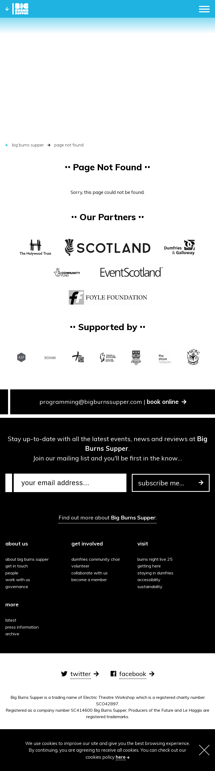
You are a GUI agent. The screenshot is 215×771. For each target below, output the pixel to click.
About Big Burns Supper (27, 559)
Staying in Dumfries (155, 573)
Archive (12, 633)
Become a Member (89, 579)
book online (167, 401)
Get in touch (16, 566)
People (11, 573)
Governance (16, 586)
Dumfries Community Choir (95, 559)
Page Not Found (68, 144)
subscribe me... (170, 483)
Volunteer (80, 566)
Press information (22, 627)
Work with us (17, 579)
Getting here (149, 566)
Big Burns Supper (28, 144)
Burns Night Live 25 (155, 559)
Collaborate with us (89, 573)
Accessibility (149, 579)
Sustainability (149, 586)
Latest (10, 620)
